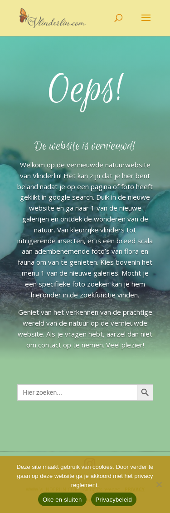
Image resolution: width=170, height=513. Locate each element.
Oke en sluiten (62, 499)
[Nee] (158, 484)
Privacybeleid (114, 499)
